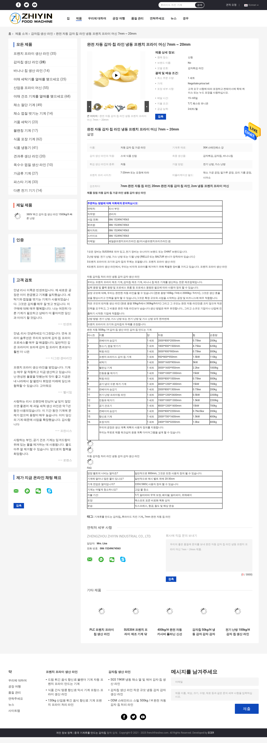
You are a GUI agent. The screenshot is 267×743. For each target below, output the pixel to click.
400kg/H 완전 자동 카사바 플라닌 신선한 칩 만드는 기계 (169, 632)
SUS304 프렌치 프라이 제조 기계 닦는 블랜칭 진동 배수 (136, 632)
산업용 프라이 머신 (28, 88)
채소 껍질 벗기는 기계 (30, 113)
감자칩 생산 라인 (42, 33)
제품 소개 (21, 33)
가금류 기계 (22, 173)
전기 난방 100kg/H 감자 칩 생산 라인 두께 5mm (237, 632)
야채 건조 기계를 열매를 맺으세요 (39, 96)
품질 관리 (137, 18)
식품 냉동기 (22, 148)
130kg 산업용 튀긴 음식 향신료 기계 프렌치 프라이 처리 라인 (75, 702)
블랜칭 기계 (22, 131)
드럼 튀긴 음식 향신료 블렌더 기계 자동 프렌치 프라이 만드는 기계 (75, 681)
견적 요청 (231, 4)
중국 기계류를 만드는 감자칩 (90, 732)
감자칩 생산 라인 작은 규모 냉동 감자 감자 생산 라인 (138, 692)
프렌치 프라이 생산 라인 (31, 54)
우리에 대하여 (97, 18)
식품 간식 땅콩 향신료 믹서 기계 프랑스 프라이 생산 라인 (75, 692)
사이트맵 (14, 710)
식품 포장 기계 (24, 139)
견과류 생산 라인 (26, 156)
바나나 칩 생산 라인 (28, 71)
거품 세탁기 (22, 122)
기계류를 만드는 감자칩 (107, 516)
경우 (186, 18)
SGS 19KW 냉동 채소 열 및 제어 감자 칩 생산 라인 (138, 681)
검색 (199, 5)
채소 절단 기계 (24, 105)
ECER (211, 732)
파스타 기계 (22, 182)
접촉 (160, 116)
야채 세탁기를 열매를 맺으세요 (36, 79)
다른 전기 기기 (24, 190)
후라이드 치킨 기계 (132, 516)
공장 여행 (118, 18)
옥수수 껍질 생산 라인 (30, 165)
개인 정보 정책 (64, 732)
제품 (79, 18)
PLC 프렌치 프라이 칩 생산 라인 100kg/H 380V (101, 632)
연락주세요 (157, 18)
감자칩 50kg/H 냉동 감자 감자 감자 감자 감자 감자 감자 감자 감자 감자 (203, 632)
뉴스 (173, 18)
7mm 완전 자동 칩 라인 (157, 516)
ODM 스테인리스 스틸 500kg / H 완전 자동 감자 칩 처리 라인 (138, 702)
